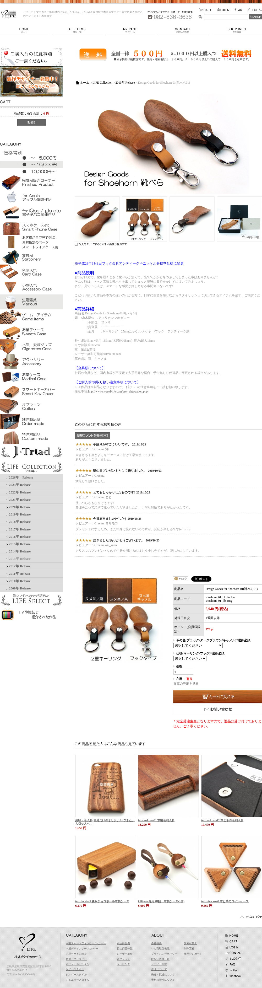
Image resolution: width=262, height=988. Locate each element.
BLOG (254, 10)
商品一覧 (79, 30)
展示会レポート (193, 953)
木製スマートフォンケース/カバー (86, 943)
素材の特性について (163, 979)
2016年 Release (20, 537)
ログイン (231, 947)
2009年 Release (20, 588)
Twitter (231, 970)
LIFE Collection (102, 82)
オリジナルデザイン (77, 964)
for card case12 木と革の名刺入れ (222, 820)
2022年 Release (20, 492)
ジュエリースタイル (77, 979)
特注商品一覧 (125, 948)
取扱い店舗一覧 (160, 959)
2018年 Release (20, 522)
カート (231, 941)
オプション (123, 959)
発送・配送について (163, 974)
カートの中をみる (208, 10)
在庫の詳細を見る (186, 683)
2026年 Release (21, 477)
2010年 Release (20, 581)
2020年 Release (20, 507)
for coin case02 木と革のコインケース (225, 901)
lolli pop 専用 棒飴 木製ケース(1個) (161, 901)
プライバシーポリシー (164, 953)
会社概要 (237, 30)
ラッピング (123, 964)
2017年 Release (20, 529)
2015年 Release (20, 544)
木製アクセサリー (76, 959)
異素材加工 (190, 943)
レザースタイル (75, 969)
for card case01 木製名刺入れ (156, 820)
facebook (233, 976)
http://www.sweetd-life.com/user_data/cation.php (118, 391)
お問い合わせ (185, 30)
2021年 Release (20, 500)
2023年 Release (20, 485)
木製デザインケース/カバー (82, 948)
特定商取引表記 (160, 948)
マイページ (131, 30)
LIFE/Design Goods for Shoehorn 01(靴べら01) (8, 14)
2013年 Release (20, 559)
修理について (159, 969)
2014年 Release (20, 551)
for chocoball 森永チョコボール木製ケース (102, 901)
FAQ (240, 10)
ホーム (26, 30)
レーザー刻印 (125, 953)
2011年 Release (19, 574)
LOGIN (225, 10)
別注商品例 (123, 943)
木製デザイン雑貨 (76, 953)
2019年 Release (20, 514)
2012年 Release (20, 566)
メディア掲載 (159, 964)
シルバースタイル (76, 974)
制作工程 (189, 948)
